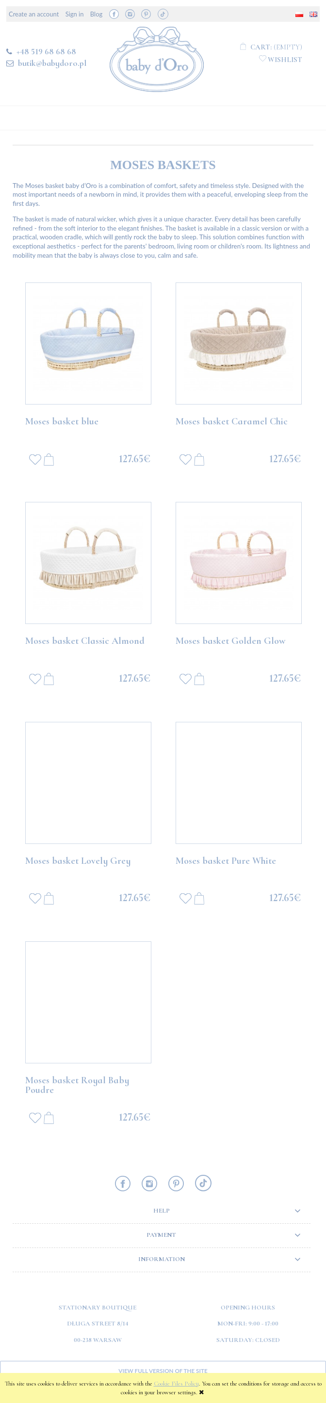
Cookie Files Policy (176, 1383)
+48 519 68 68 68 (46, 51)
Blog (96, 14)
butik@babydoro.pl (52, 63)
